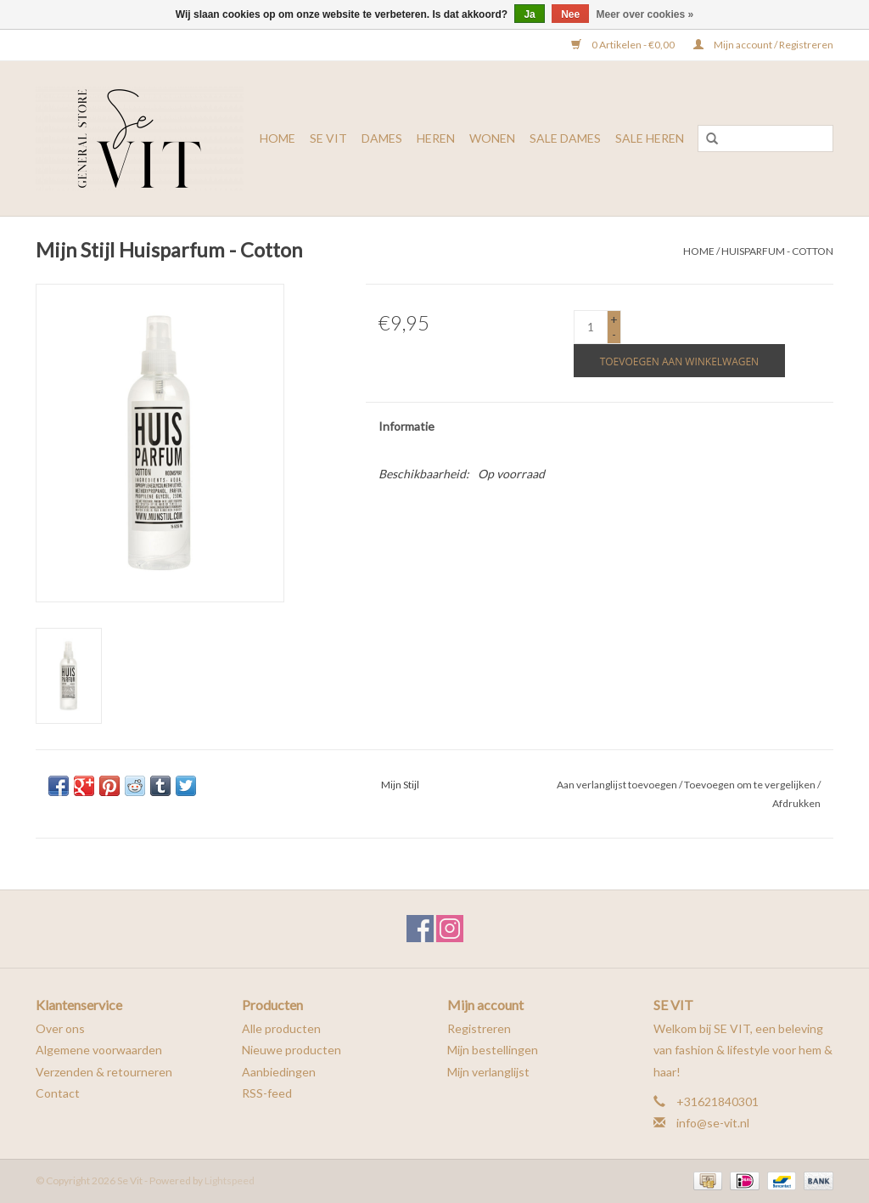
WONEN (492, 138)
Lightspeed (230, 1180)
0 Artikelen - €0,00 (623, 44)
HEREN (436, 138)
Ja (529, 14)
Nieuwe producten (291, 1049)
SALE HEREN (649, 138)
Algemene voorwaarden (99, 1049)
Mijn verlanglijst (488, 1072)
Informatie (406, 426)
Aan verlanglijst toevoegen (617, 784)
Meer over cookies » (645, 14)
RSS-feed (267, 1093)
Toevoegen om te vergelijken (750, 784)
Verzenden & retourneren (104, 1072)
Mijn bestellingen (492, 1049)
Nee (570, 14)
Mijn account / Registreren (763, 44)
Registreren (479, 1028)
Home (277, 138)
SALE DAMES (565, 138)
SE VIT (328, 138)
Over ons (60, 1028)
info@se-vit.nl (712, 1122)
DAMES (382, 138)
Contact (58, 1093)
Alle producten (281, 1028)
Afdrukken (796, 803)
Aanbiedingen (279, 1072)
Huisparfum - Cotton (777, 251)
